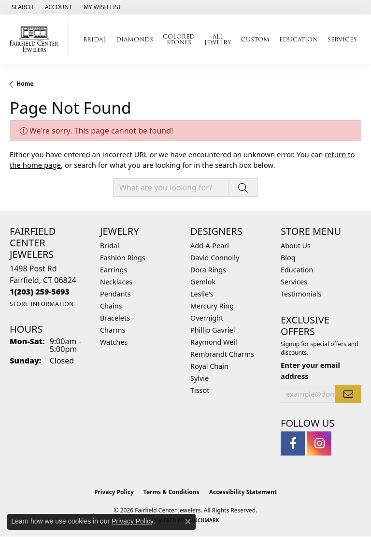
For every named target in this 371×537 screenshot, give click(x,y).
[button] (21, 7)
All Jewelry (217, 39)
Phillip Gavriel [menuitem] (212, 330)
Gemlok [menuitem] (202, 281)
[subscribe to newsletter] (348, 394)
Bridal (94, 39)
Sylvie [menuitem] (199, 378)
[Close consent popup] (188, 521)
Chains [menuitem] (111, 305)
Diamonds (134, 39)
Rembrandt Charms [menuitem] (222, 354)
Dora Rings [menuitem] (208, 269)
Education (298, 39)
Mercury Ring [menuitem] (212, 305)
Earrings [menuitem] (113, 269)
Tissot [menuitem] (199, 390)
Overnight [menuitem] (206, 317)
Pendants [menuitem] (115, 293)
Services (342, 39)
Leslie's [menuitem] (202, 293)
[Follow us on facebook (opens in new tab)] (293, 443)
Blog (288, 257)
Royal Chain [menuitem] (209, 366)
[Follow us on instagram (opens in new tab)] (319, 443)
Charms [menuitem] (112, 330)
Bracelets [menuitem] (115, 317)
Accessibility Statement (243, 492)
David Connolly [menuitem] (214, 257)
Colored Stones (179, 39)
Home (25, 84)
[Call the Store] (40, 291)
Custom (255, 39)
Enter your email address (310, 370)
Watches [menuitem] (114, 342)
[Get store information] (42, 304)
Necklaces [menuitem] (116, 281)
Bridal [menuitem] (109, 245)
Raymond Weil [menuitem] (213, 342)
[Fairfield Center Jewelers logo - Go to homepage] (37, 39)
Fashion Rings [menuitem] (122, 257)
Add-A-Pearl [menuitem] (209, 245)
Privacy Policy (114, 492)
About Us (296, 245)
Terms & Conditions (171, 492)
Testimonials (301, 293)
